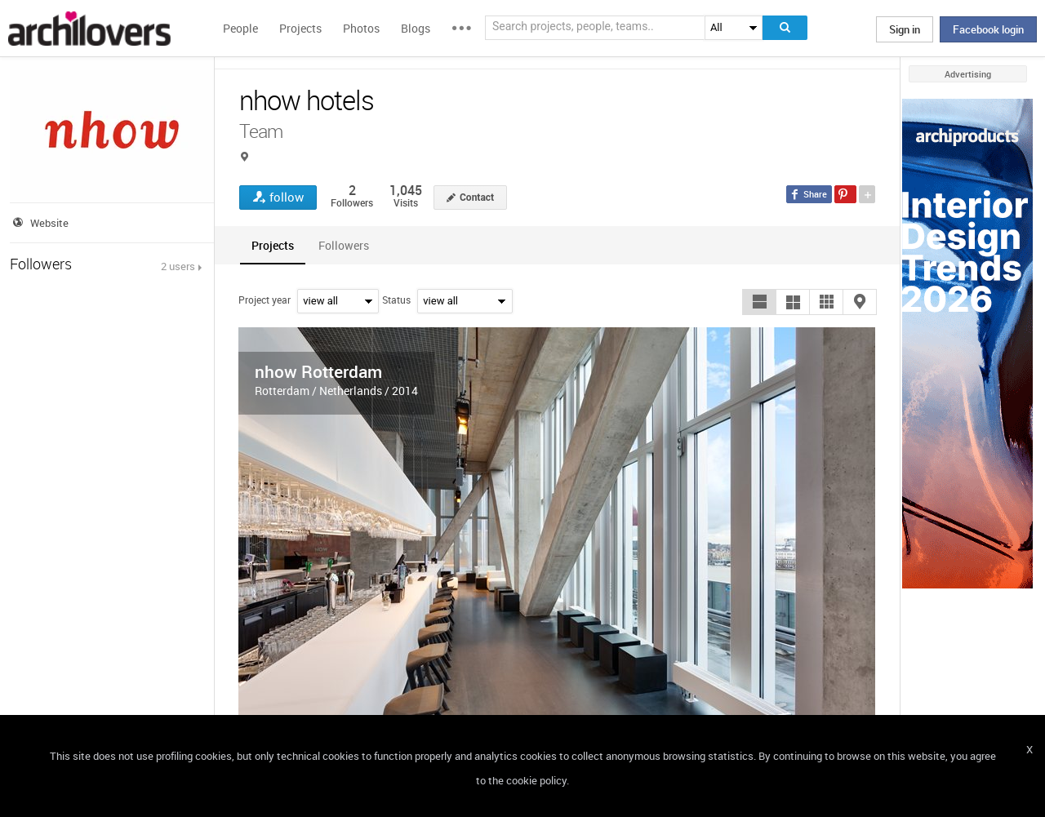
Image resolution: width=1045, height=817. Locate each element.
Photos (361, 28)
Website (49, 222)
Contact (477, 197)
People (240, 28)
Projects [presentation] (272, 245)
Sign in (904, 29)
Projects (300, 28)
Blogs (415, 28)
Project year (264, 299)
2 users (178, 266)
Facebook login (988, 29)
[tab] (272, 245)
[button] (759, 302)
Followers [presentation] (343, 245)
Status (396, 299)
